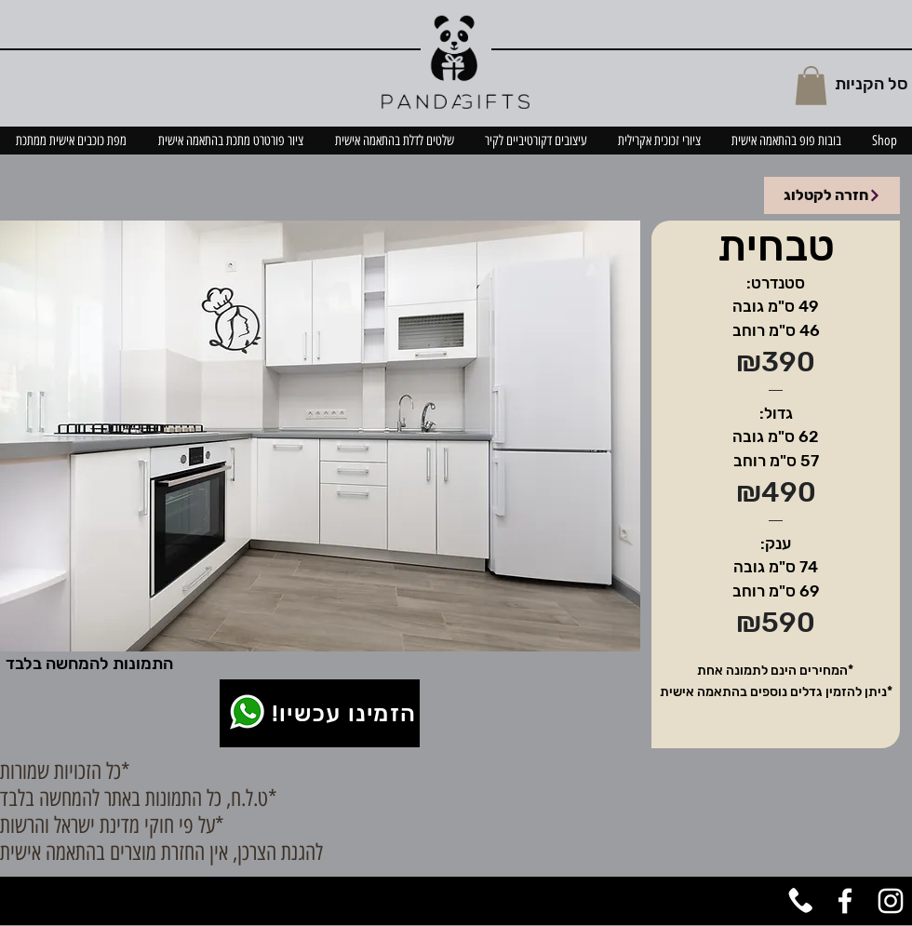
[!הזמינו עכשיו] (320, 713)
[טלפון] (799, 901)
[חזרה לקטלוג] (832, 195)
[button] (811, 85)
